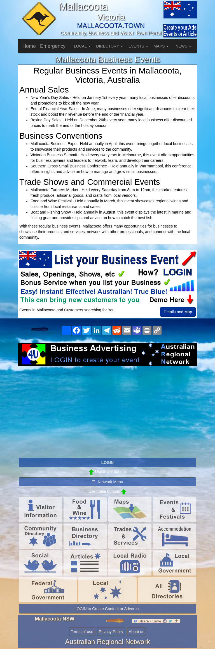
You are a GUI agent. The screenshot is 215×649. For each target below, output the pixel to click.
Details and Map (178, 312)
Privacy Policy (111, 631)
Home (29, 46)
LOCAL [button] (82, 46)
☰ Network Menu (107, 482)
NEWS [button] (183, 46)
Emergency (53, 46)
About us (136, 631)
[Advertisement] (107, 411)
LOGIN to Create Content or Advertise (107, 609)
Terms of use (82, 631)
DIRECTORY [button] (109, 46)
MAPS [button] (161, 46)
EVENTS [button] (138, 46)
